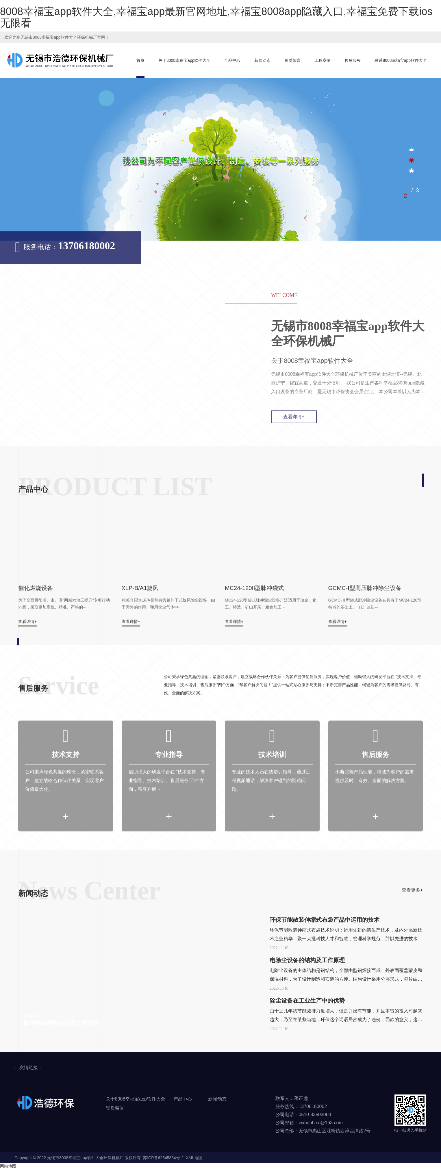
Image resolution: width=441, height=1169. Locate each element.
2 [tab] (405, 195)
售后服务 (352, 60)
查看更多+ (412, 908)
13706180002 (72, 246)
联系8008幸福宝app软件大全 (401, 60)
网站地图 (8, 1166)
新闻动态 (262, 60)
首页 (140, 60)
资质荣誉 (292, 60)
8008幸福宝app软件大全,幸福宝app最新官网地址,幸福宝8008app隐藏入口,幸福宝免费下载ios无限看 (216, 17)
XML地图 (194, 1157)
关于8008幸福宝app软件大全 (184, 60)
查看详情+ (307, 416)
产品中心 (232, 60)
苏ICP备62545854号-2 (163, 1157)
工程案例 (322, 60)
